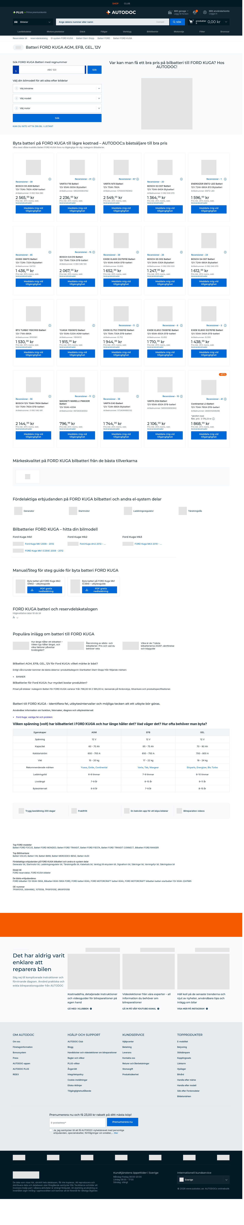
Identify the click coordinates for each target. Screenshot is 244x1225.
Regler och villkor (76, 1084)
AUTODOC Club (75, 1067)
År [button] (14, 617)
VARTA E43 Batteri (121, 405)
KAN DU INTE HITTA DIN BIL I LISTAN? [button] (33, 126)
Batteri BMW (45, 882)
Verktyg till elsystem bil (105, 890)
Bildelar (24, 22)
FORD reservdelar (21, 898)
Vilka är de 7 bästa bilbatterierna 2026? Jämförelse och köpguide (157, 646)
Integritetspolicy (75, 1100)
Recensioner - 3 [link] (214, 325)
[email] (76, 1148)
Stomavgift (128, 1095)
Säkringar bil (138, 890)
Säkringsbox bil (167, 890)
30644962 (29, 915)
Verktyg (127, 31)
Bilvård (180, 1100)
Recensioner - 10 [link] (171, 396)
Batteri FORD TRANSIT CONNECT (117, 873)
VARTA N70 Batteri (121, 185)
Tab (146, 767)
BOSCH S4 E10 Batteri (77, 258)
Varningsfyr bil (152, 890)
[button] (178, 12)
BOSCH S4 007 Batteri (209, 261)
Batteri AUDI (83, 882)
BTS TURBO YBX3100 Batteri (33, 332)
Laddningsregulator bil (51, 890)
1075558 (40, 915)
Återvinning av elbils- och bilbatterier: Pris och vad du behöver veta (100, 646)
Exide (91, 767)
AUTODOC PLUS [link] (21, 1095)
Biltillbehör (152, 31)
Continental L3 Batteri (209, 405)
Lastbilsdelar (24, 31)
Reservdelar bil (20, 38)
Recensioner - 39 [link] (24, 181)
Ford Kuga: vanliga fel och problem (34, 717)
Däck (82, 31)
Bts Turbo (213, 767)
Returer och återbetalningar (136, 1089)
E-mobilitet (182, 1067)
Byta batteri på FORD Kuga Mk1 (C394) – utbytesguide (98, 582)
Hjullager (181, 1095)
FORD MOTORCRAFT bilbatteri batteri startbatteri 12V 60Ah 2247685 (158, 907)
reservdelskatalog (39, 38)
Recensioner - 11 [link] (127, 325)
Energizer (202, 767)
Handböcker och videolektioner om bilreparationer (92, 1078)
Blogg (70, 1073)
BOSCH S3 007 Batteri (165, 188)
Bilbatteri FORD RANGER (147, 873)
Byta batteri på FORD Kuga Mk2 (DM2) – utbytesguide (43, 582)
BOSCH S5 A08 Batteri (33, 188)
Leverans (127, 1078)
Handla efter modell (186, 1111)
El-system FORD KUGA (62, 38)
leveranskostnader (24, 203)
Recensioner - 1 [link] (213, 179)
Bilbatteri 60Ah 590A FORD (57, 907)
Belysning (182, 1073)
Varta (140, 767)
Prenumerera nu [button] (122, 1148)
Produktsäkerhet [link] (131, 1100)
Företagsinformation (23, 1073)
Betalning (127, 1073)
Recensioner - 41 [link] (214, 399)
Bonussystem (19, 1078)
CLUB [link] (127, 3)
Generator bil (19, 890)
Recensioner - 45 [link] (24, 255)
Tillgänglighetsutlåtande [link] (79, 1117)
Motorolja (179, 31)
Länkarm (181, 1089)
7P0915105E (51, 915)
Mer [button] (116, 1159)
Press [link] (15, 1084)
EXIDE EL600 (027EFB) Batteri (121, 261)
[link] (30, 12)
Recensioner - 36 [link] (111, 399)
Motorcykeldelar (55, 31)
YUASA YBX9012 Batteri (77, 332)
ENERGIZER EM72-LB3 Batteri (209, 185)
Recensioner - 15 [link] (83, 252)
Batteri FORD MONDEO (45, 873)
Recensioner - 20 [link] (155, 181)
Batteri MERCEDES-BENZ (64, 882)
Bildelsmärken (184, 1122)
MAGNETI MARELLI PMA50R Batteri (77, 404)
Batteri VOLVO (19, 882)
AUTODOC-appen (21, 1089)
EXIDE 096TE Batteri (33, 261)
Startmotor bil (33, 890)
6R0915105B (64, 915)
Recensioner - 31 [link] (83, 179)
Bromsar (224, 31)
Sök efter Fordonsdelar (188, 1117)
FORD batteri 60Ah (80, 907)
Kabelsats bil (86, 890)
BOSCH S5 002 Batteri (165, 261)
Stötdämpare (183, 1078)
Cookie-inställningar (77, 1106)
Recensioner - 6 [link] (170, 325)
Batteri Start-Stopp (85, 38)
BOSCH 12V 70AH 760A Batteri (33, 405)
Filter (202, 31)
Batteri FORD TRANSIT (68, 873)
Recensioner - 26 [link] (155, 255)
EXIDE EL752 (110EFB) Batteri (121, 332)
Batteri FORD (104, 38)
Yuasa (84, 767)
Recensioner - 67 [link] (127, 179)
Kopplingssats (184, 1084)
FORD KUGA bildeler (41, 898)
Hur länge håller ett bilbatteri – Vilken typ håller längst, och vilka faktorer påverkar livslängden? (47, 645)
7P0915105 (18, 915)
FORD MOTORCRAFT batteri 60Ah (107, 907)
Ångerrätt (72, 1095)
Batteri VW (33, 882)
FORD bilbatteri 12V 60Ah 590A (28, 907)
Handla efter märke (186, 1106)
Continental (101, 767)
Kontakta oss (129, 1084)
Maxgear (154, 767)
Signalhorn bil (123, 890)
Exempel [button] (160, 22)
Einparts (191, 767)
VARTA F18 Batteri (77, 185)
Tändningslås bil (71, 890)
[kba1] (52, 70)
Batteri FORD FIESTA (90, 873)
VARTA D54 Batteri (165, 403)
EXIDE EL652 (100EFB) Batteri (165, 332)
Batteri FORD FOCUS (23, 873)
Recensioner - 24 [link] (199, 255)
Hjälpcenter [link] (128, 1067)
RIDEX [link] (16, 1100)
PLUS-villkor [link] (74, 1089)
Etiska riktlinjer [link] (75, 1111)
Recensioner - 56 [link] (24, 399)
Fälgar (104, 31)
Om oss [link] (16, 1067)
